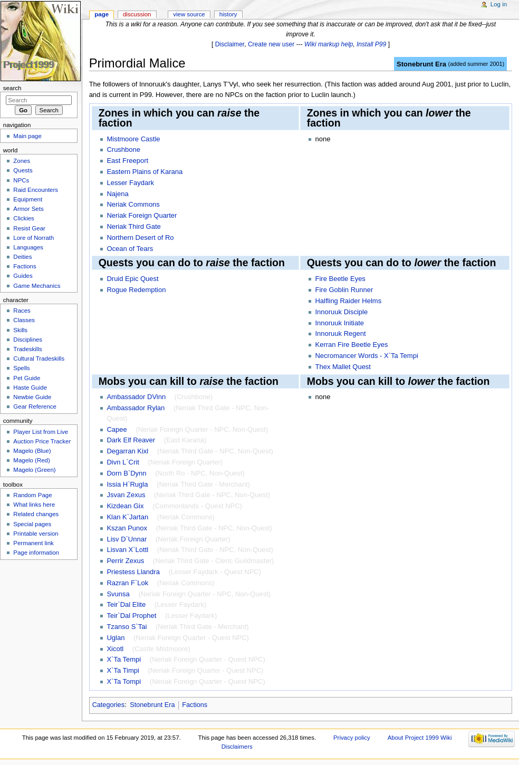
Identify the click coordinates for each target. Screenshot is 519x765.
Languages (28, 247)
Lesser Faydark (130, 183)
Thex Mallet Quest (343, 367)
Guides (22, 276)
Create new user (271, 44)
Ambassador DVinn (136, 397)
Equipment (27, 199)
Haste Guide (30, 387)
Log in (499, 4)
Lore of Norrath (33, 238)
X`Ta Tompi (124, 681)
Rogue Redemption (136, 290)
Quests (22, 170)
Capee (117, 429)
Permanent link (33, 543)
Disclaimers (237, 746)
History (228, 14)
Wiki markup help (328, 44)
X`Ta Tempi (124, 659)
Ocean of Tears (130, 249)
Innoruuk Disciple (341, 312)
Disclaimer (230, 44)
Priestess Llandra (133, 572)
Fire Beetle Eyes (340, 279)
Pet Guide (26, 378)
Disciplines (27, 339)
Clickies (23, 218)
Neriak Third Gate (133, 226)
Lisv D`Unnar (127, 539)
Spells (21, 368)
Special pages (32, 524)
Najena (117, 194)
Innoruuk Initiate (339, 323)
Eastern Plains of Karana (144, 172)
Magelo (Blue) (32, 451)
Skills (20, 330)
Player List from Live (40, 432)
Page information (36, 552)
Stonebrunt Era (421, 64)
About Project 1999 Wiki (420, 737)
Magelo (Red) (31, 460)
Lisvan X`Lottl (127, 550)
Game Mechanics (36, 286)
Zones (21, 161)
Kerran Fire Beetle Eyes (351, 344)
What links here (34, 504)
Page (101, 14)
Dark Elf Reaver (131, 440)
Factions (194, 705)
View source (189, 14)
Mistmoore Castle (133, 139)
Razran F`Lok (127, 583)
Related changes (36, 514)
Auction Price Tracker (42, 441)
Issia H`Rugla (127, 484)
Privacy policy (351, 737)
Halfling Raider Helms (348, 301)
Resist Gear (29, 228)
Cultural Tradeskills (38, 358)
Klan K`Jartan (127, 517)
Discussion (137, 14)
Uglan (115, 638)
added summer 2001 (476, 64)
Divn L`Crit (123, 462)
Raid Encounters (35, 190)
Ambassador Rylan (136, 408)
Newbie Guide (32, 397)
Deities (22, 257)
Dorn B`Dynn (126, 473)
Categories (108, 705)
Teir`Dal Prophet (131, 615)
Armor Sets (28, 209)
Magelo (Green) (34, 470)
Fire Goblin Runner (344, 290)
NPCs (21, 180)
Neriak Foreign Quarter (142, 215)
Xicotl (115, 649)
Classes (24, 320)
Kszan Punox (127, 528)
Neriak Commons (133, 204)
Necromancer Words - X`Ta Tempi (366, 356)
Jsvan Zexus (126, 495)
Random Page (32, 495)
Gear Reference (34, 406)
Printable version (35, 533)
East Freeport (127, 160)
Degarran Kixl (127, 451)
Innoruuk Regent (340, 333)
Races (21, 310)
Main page (27, 136)
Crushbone (123, 149)
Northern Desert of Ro (140, 237)
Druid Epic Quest (132, 279)
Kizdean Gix (125, 506)
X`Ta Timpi (123, 670)
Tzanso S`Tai (127, 627)
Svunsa (118, 594)
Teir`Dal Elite (126, 604)
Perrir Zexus (125, 561)
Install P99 (371, 44)
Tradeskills (27, 349)
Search (12, 88)
